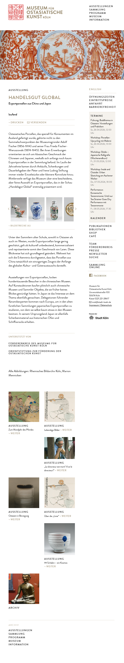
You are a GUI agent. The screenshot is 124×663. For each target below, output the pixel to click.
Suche (94, 257)
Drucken (17, 122)
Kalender (98, 218)
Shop (93, 233)
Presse (94, 250)
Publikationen (101, 226)
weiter (15, 433)
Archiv (14, 608)
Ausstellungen (101, 6)
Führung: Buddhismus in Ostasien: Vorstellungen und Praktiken (102, 123)
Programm (97, 13)
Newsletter (98, 254)
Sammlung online (97, 266)
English (95, 89)
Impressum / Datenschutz (100, 305)
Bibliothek (98, 229)
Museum (95, 16)
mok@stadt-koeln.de (101, 302)
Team (93, 244)
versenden (38, 122)
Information (99, 19)
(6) (20, 225)
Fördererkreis (101, 247)
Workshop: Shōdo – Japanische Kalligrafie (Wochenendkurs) (100, 155)
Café (93, 236)
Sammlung (97, 9)
